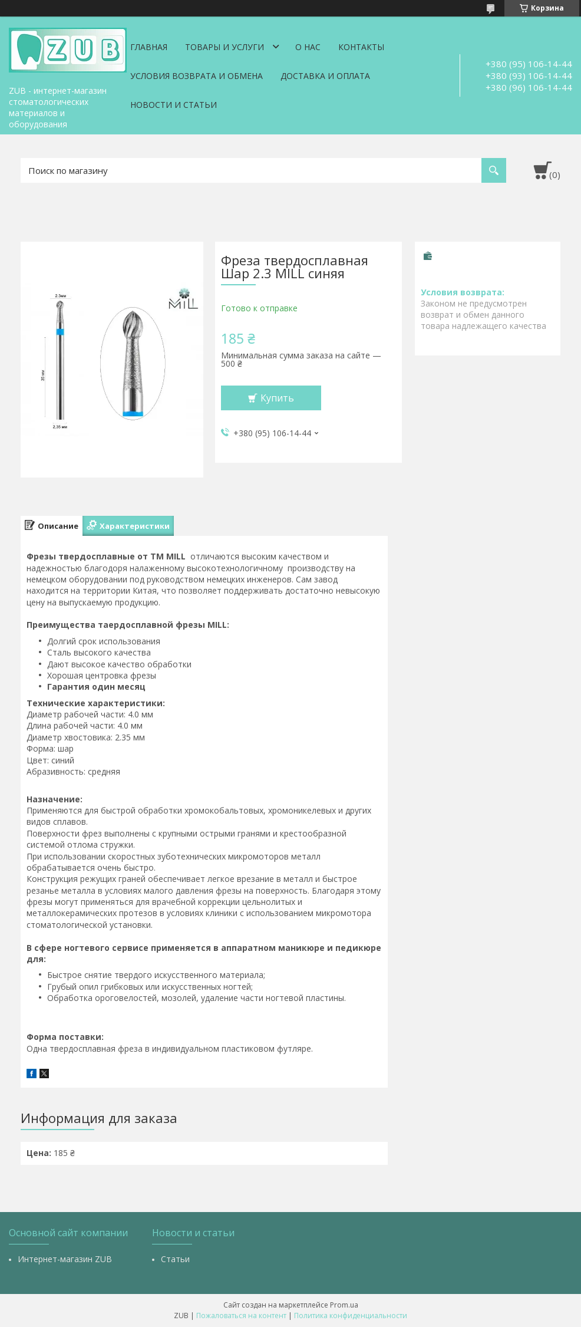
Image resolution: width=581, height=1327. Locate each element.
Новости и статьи (173, 104)
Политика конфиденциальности (350, 1315)
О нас (308, 46)
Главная (148, 46)
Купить (277, 397)
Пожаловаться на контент (241, 1315)
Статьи (175, 1259)
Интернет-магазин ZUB (65, 1259)
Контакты (361, 46)
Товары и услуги (224, 46)
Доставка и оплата (325, 75)
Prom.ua (344, 1305)
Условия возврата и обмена (196, 75)
